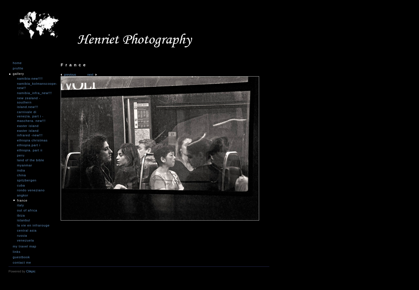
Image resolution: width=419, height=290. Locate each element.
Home (17, 63)
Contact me (22, 262)
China (21, 175)
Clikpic (30, 271)
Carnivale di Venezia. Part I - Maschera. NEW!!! (31, 116)
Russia (22, 235)
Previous (70, 74)
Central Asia (27, 230)
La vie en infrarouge (33, 225)
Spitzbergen (27, 180)
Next (90, 74)
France (22, 200)
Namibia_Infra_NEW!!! (34, 93)
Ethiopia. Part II (30, 150)
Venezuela (25, 240)
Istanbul (23, 220)
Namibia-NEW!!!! (30, 78)
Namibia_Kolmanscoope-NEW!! (34, 86)
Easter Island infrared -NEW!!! (30, 133)
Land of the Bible (30, 160)
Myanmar (24, 165)
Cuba (21, 185)
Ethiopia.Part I (28, 145)
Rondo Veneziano (31, 190)
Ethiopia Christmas (32, 140)
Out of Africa (27, 210)
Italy (20, 205)
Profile (18, 68)
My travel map (24, 246)
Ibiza (21, 215)
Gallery (18, 73)
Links (16, 251)
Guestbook (21, 257)
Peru (20, 155)
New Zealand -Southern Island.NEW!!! (29, 102)
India (21, 170)
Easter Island (28, 126)
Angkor (22, 195)
